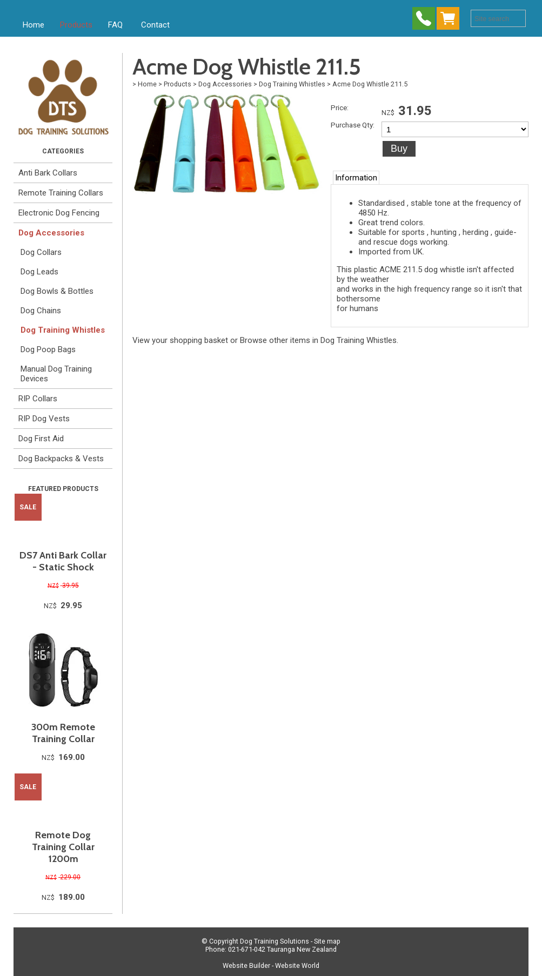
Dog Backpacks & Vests (61, 458)
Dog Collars (41, 252)
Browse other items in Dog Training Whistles (318, 340)
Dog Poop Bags (48, 349)
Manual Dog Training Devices (56, 373)
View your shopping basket (180, 340)
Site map (327, 941)
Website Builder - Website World (271, 965)
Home (33, 25)
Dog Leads (39, 272)
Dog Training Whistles (63, 330)
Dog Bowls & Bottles (57, 291)
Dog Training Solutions (274, 941)
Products (76, 25)
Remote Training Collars (60, 193)
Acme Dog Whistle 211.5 (369, 84)
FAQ (115, 25)
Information (356, 178)
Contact (155, 25)
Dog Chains (41, 310)
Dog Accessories (51, 233)
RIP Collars (37, 398)
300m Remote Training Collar (63, 733)
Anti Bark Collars (47, 173)
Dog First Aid (41, 438)
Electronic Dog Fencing (58, 213)
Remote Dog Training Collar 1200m (63, 847)
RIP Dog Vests (44, 418)
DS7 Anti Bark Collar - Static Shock (62, 561)
